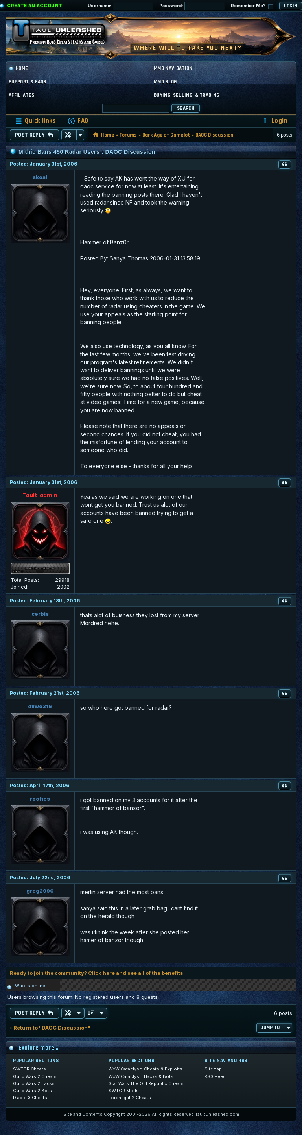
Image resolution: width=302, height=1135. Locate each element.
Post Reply (34, 134)
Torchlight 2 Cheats (130, 1097)
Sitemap (213, 1069)
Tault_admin (39, 495)
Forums (128, 135)
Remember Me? (252, 6)
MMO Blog (165, 82)
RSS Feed (215, 1076)
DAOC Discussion (214, 135)
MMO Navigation (173, 68)
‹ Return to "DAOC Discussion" (50, 1028)
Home (18, 68)
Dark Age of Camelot (166, 135)
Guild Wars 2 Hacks (34, 1083)
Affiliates (21, 95)
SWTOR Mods (124, 1090)
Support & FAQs (27, 82)
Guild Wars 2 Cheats (35, 1076)
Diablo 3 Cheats (30, 1097)
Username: (120, 6)
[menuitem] (78, 121)
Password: (192, 6)
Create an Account (35, 5)
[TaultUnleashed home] (64, 34)
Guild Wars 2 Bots (32, 1090)
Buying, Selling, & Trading (186, 95)
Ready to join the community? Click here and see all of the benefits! (97, 973)
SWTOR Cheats (29, 1069)
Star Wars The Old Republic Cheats (146, 1083)
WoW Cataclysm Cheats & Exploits (145, 1069)
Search (185, 108)
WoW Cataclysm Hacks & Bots (141, 1076)
